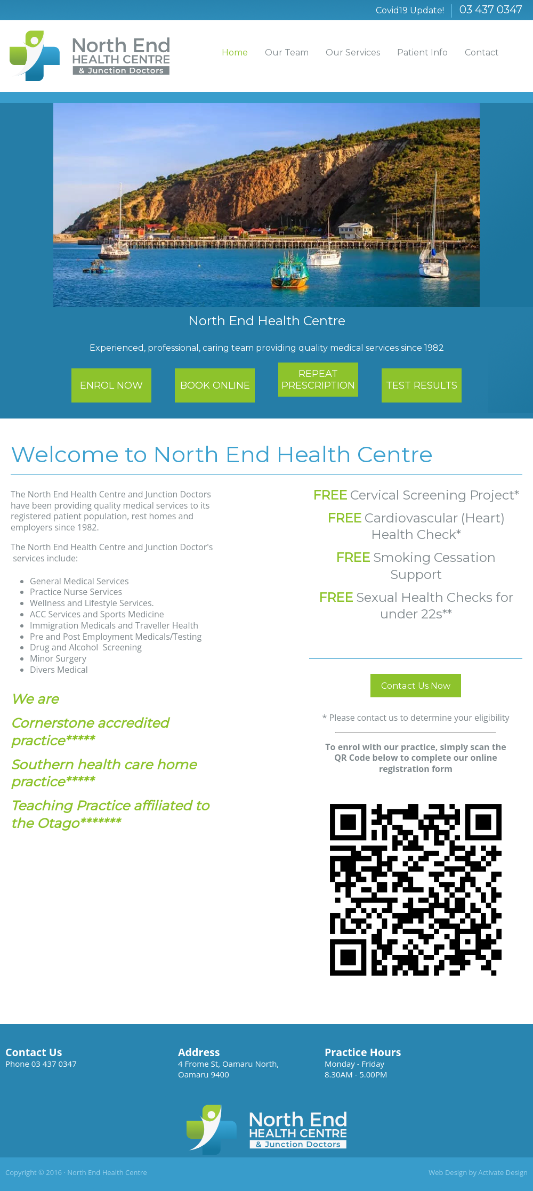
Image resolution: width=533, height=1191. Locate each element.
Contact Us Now (415, 685)
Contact (482, 52)
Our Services (353, 52)
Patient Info (422, 52)
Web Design (448, 1172)
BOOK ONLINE (215, 385)
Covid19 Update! (410, 10)
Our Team (287, 52)
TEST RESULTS (421, 385)
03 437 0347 (490, 9)
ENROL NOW (111, 385)
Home (235, 52)
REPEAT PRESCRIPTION (318, 379)
